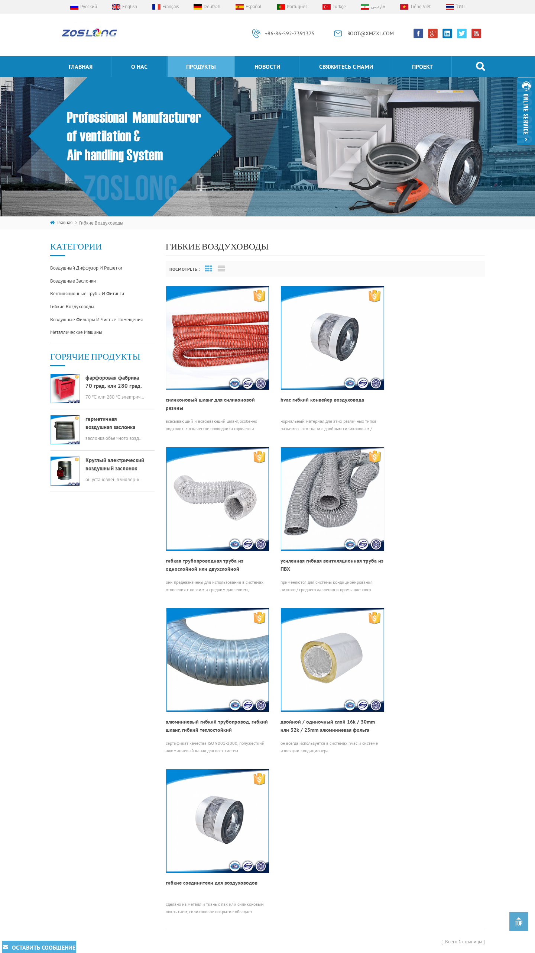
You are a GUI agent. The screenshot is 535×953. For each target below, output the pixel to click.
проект (422, 66)
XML (419, 945)
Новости (267, 66)
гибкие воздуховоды (72, 306)
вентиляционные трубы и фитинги (87, 293)
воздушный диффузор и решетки (86, 268)
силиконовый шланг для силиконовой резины (210, 397)
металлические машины (76, 332)
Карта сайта (396, 945)
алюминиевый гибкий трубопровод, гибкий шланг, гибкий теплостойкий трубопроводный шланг (317, 553)
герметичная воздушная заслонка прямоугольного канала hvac (114, 423)
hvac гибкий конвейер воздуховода (316, 393)
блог (182, 857)
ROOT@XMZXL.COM (370, 33)
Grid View (208, 269)
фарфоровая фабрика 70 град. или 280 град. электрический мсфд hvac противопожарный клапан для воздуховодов (114, 382)
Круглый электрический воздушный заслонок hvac (114, 465)
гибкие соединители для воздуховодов (211, 704)
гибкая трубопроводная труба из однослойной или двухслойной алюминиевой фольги (422, 398)
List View (221, 269)
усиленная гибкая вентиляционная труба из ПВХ (214, 552)
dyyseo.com (366, 945)
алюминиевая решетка (271, 839)
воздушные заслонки (73, 281)
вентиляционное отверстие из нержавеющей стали (279, 887)
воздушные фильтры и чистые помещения (96, 319)
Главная (81, 66)
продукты (201, 66)
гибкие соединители (269, 827)
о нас (139, 66)
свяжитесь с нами (346, 66)
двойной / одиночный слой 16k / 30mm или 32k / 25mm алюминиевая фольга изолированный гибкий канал (431, 553)
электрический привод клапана (281, 852)
